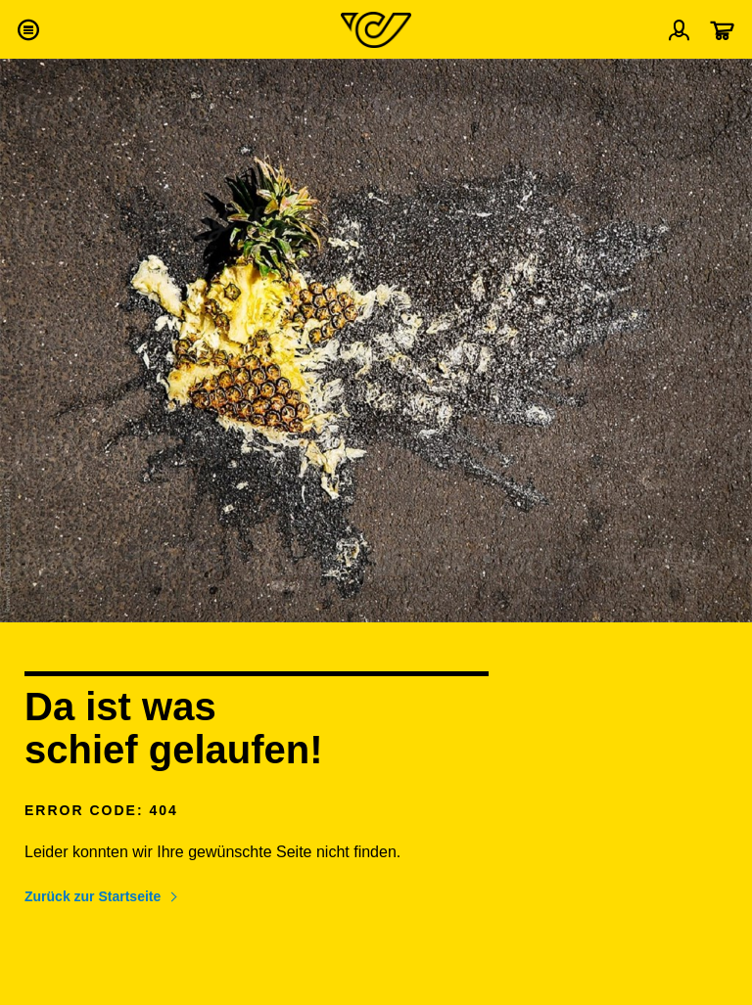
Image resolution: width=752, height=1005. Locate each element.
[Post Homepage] (376, 30)
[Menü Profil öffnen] (679, 29)
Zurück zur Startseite (92, 896)
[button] (27, 29)
